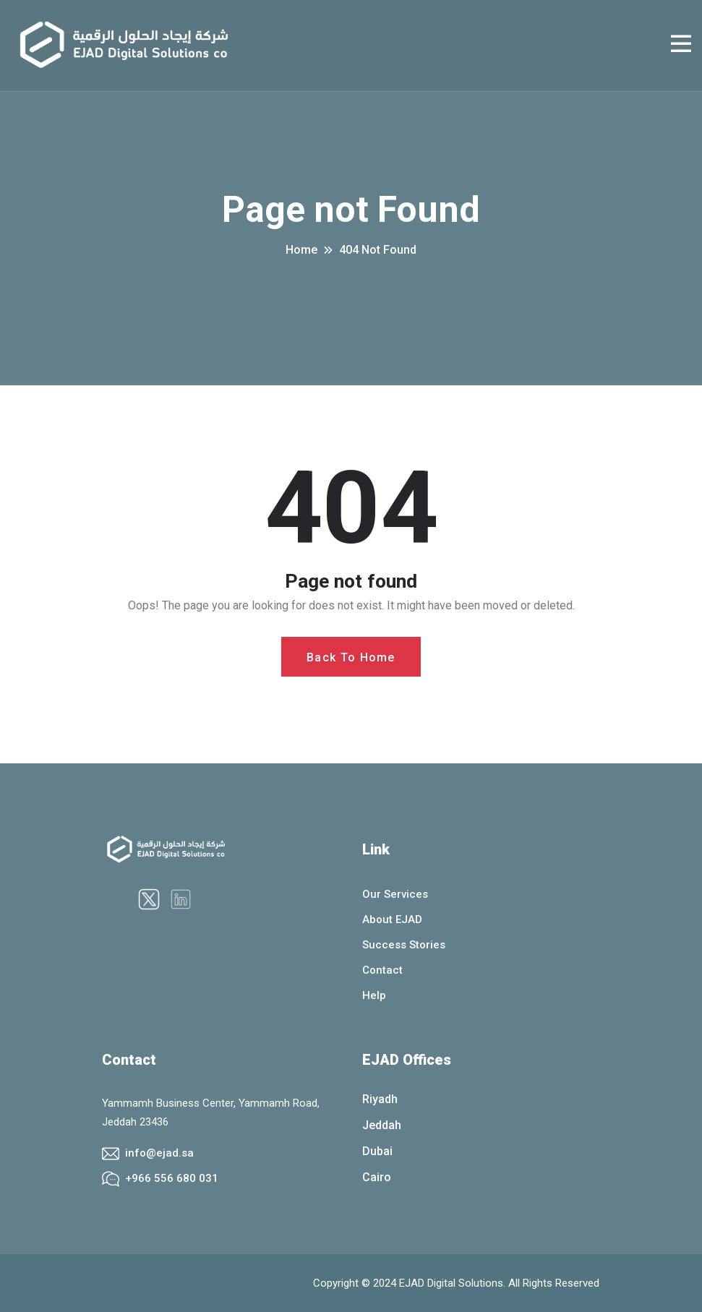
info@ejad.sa (159, 1152)
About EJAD (392, 919)
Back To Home (351, 657)
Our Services (395, 894)
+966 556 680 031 (171, 1178)
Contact (382, 970)
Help (374, 995)
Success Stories (403, 944)
